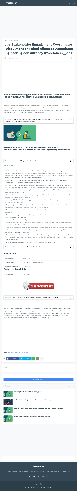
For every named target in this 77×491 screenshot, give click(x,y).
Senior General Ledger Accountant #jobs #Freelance (32, 416)
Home (5, 40)
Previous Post (7, 386)
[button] (2, 3)
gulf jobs (21, 352)
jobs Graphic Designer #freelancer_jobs (27, 391)
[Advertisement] (38, 22)
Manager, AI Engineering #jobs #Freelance (27, 161)
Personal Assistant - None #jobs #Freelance (28, 247)
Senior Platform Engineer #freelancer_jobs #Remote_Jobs (34, 400)
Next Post (71, 386)
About (33, 487)
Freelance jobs (13, 40)
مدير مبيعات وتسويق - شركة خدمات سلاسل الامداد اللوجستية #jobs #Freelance (38, 408)
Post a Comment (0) (39, 379)
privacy (49, 487)
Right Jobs (38, 484)
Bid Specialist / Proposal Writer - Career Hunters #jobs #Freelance (36, 297)
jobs (26, 352)
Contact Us (41, 487)
